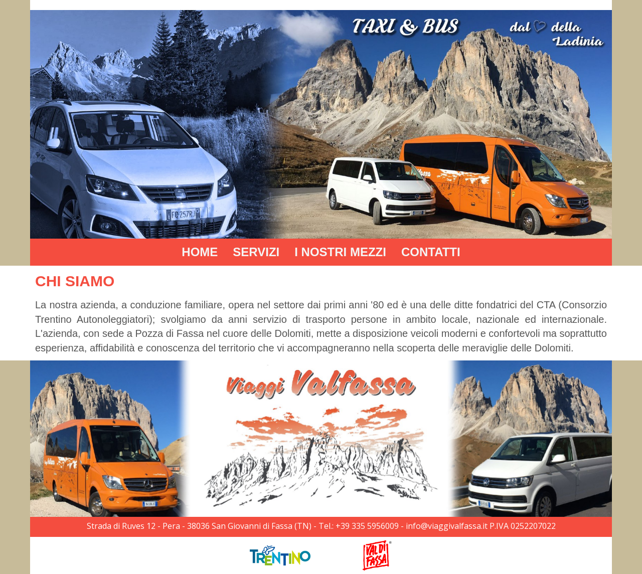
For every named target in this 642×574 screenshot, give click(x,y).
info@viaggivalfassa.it (447, 525)
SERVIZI (256, 252)
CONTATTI (430, 252)
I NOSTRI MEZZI (340, 252)
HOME (200, 252)
